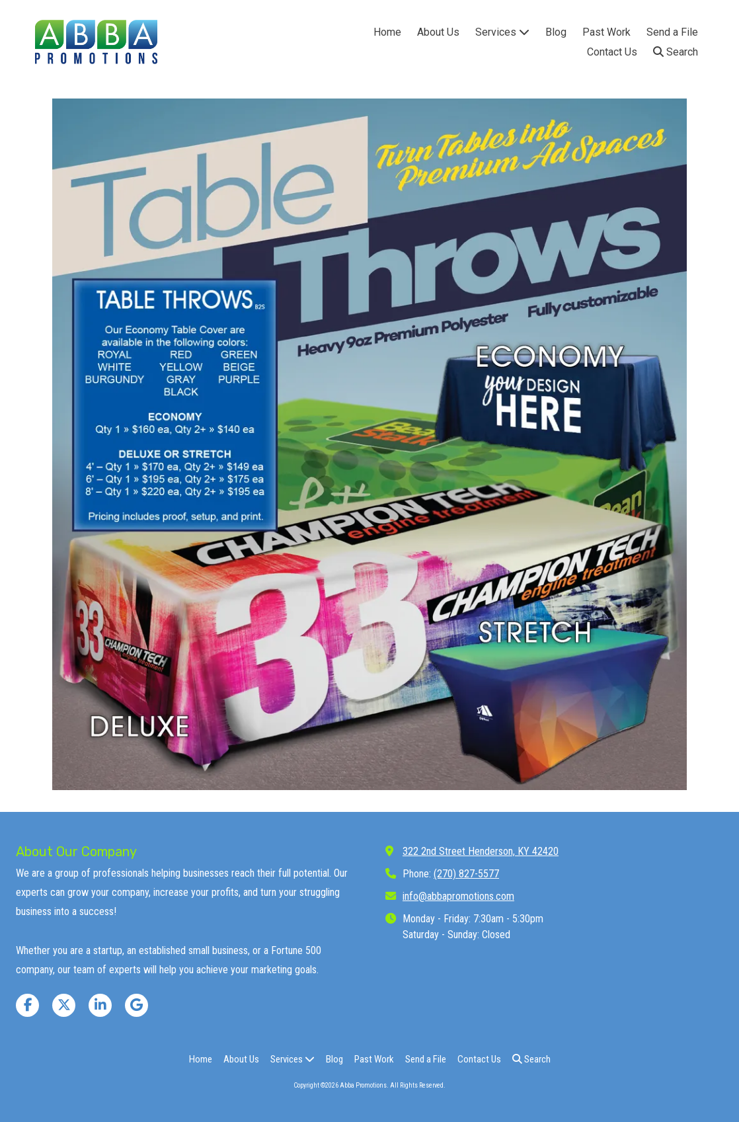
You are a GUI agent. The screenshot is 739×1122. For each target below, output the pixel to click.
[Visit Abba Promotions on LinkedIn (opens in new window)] (100, 1005)
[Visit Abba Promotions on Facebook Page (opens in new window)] (27, 1005)
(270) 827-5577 (466, 873)
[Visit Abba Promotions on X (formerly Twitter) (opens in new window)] (63, 1005)
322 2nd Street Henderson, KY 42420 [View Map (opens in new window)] (481, 851)
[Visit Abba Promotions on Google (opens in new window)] (136, 1005)
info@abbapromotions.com (458, 896)
